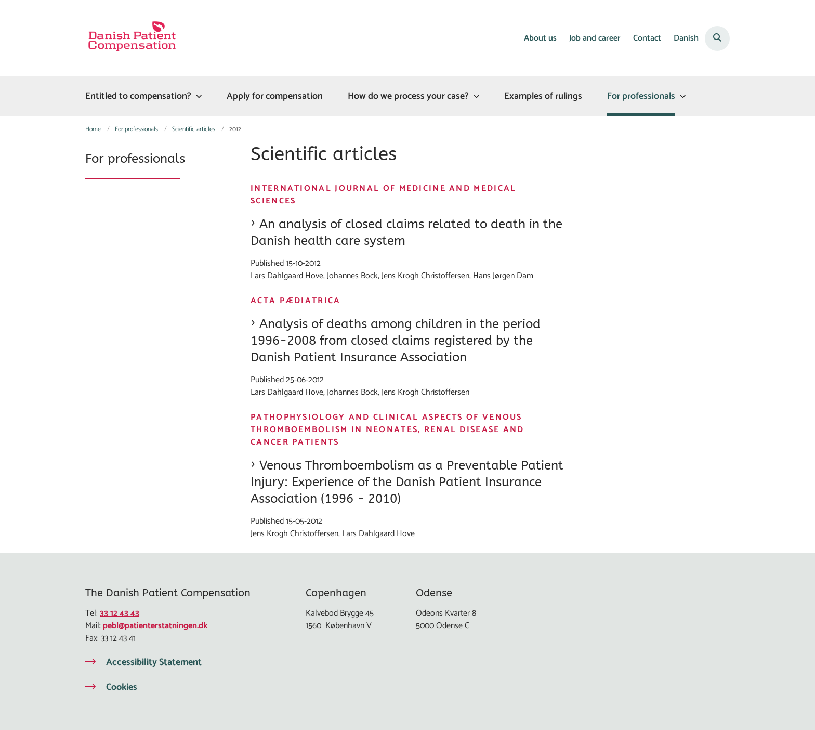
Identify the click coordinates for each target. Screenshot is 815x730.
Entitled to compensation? (138, 96)
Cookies (121, 687)
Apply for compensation (275, 96)
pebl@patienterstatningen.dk (155, 626)
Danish (686, 38)
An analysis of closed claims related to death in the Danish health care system (406, 232)
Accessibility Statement (154, 662)
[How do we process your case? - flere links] (475, 96)
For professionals (641, 96)
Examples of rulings (543, 96)
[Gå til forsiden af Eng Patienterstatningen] (132, 38)
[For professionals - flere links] (681, 96)
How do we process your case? (408, 96)
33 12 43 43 (119, 613)
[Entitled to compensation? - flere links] (197, 96)
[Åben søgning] (717, 38)
